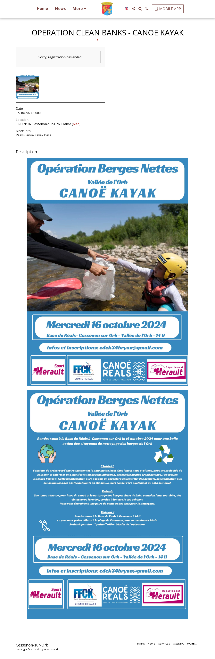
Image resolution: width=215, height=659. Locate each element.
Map (76, 124)
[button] (131, 9)
